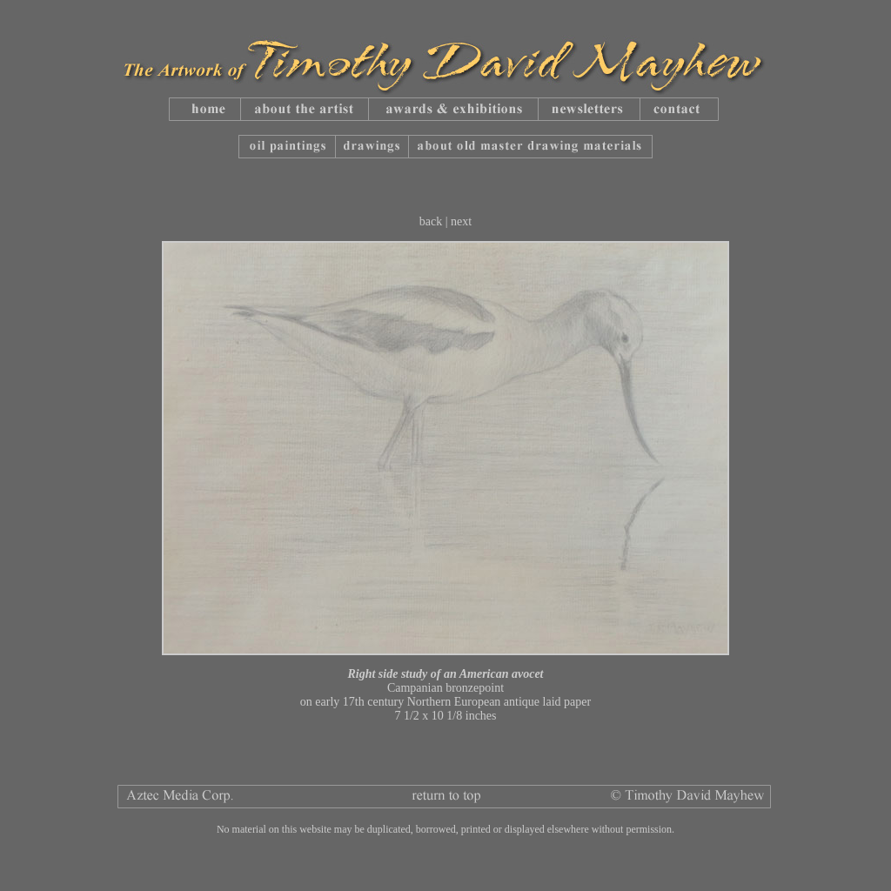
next (461, 221)
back (430, 221)
